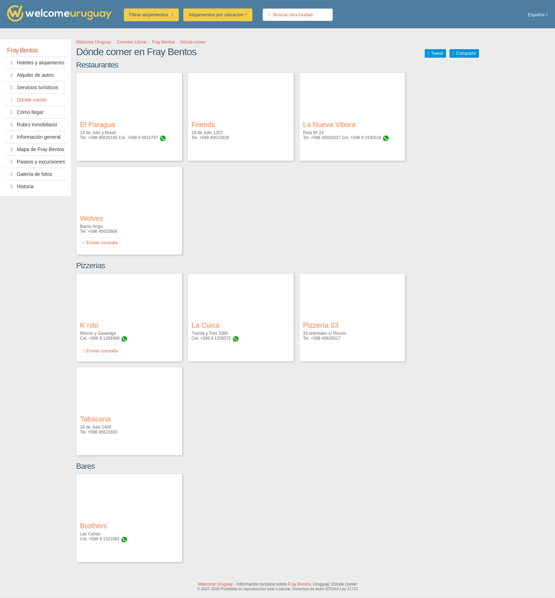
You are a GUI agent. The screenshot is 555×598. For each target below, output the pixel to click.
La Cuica (205, 325)
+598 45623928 (214, 137)
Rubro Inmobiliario (32, 124)
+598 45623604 (103, 231)
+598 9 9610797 (142, 137)
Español (536, 14)
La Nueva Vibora (329, 124)
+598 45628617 (326, 338)
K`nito (89, 325)
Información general (34, 137)
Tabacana (95, 419)
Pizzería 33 (320, 325)
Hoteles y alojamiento (35, 63)
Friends (203, 124)
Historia (20, 186)
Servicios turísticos (32, 87)
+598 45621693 (103, 432)
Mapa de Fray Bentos (35, 149)
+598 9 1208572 (215, 338)
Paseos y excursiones (36, 162)
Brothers (93, 526)
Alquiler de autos (30, 75)
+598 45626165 (103, 137)
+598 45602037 (326, 137)
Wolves (91, 218)
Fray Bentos (22, 50)
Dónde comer (27, 100)
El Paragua (97, 124)
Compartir (466, 53)
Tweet (437, 53)
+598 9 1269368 (104, 338)
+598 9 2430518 (365, 137)
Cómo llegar (25, 112)
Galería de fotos (29, 174)
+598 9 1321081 (104, 538)
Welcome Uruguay (215, 584)
